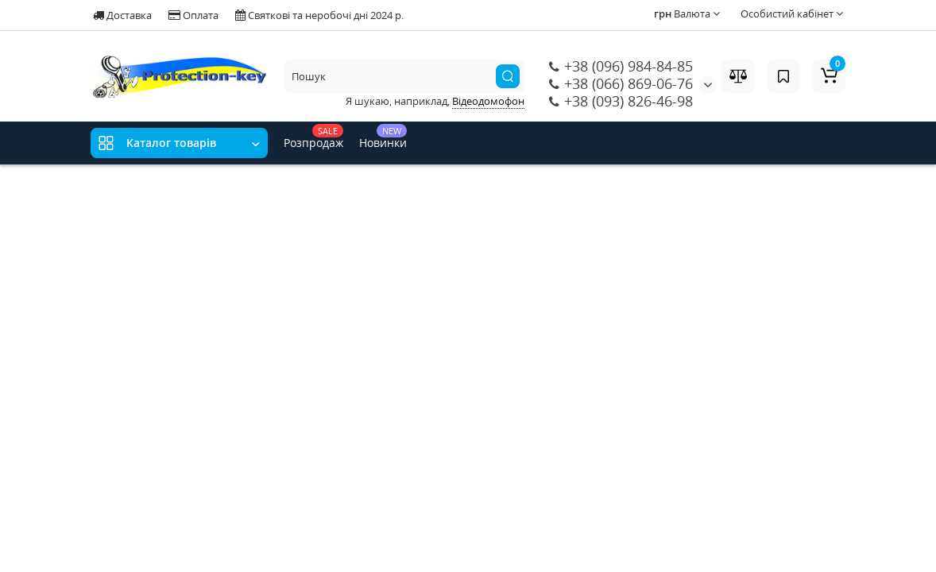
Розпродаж (313, 137)
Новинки (383, 137)
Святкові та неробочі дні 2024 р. (319, 15)
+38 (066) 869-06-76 (621, 83)
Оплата (193, 15)
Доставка (122, 15)
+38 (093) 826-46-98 (621, 100)
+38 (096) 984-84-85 (621, 65)
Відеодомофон (488, 101)
